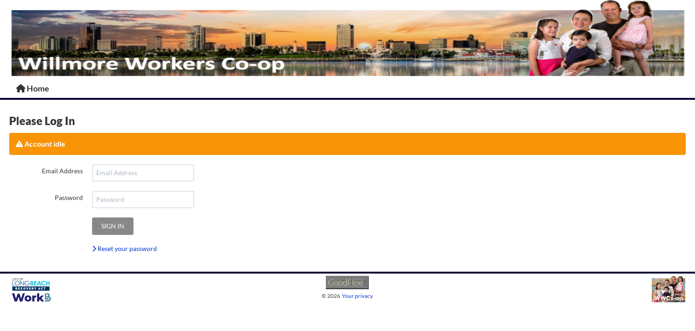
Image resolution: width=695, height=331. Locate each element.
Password (69, 197)
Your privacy (357, 295)
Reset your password (124, 248)
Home (32, 88)
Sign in (112, 226)
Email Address (62, 171)
